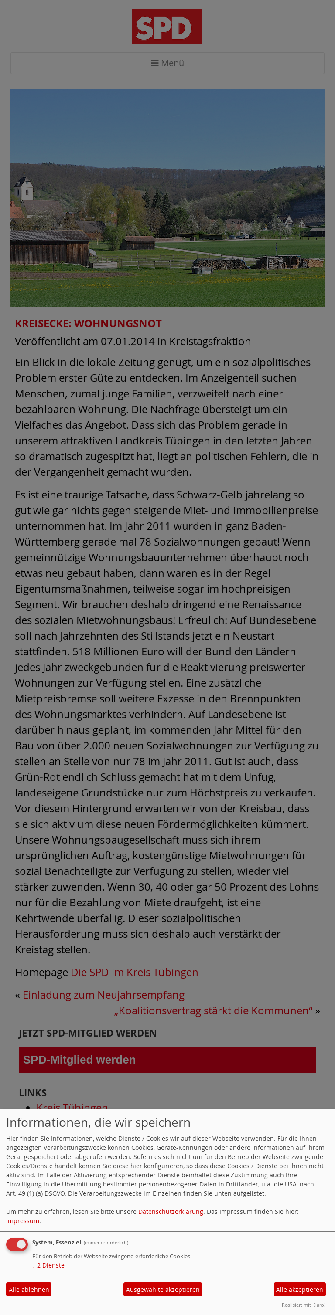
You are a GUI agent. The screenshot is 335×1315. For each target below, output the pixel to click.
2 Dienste (48, 1265)
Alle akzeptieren (299, 1289)
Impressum (22, 1221)
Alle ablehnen (29, 1289)
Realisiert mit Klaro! (303, 1304)
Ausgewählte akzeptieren (163, 1289)
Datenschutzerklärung (170, 1211)
